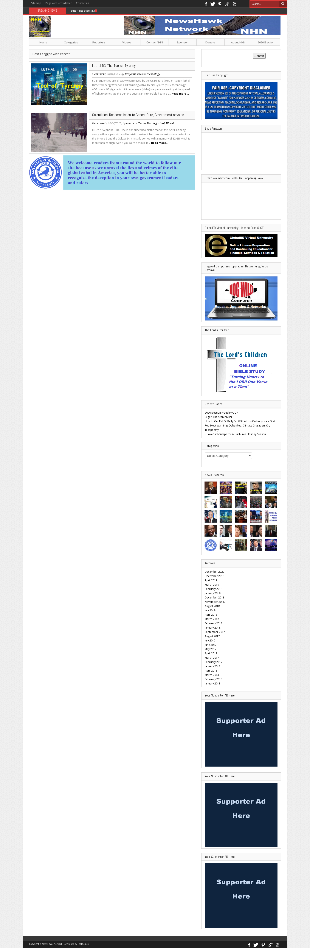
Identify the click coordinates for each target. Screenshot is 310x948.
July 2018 (210, 610)
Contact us (82, 3)
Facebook (206, 3)
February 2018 (213, 623)
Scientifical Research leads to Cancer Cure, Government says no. (138, 114)
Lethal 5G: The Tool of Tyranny (114, 65)
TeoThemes (83, 943)
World (170, 123)
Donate (210, 42)
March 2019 (212, 584)
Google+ (227, 3)
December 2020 (214, 572)
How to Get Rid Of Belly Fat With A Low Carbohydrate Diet (240, 421)
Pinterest (220, 3)
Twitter (213, 3)
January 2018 (212, 627)
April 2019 (211, 580)
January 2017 (212, 666)
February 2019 (213, 589)
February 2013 (213, 679)
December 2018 (214, 597)
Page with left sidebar (58, 3)
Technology (153, 74)
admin (130, 123)
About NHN (238, 42)
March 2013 (212, 675)
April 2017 (211, 653)
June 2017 (211, 645)
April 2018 (211, 615)
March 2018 (212, 619)
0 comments (99, 123)
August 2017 (212, 636)
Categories (71, 42)
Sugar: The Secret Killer (84, 10)
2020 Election (266, 42)
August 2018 (212, 606)
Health (142, 123)
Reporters (98, 42)
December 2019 (214, 576)
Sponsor (182, 42)
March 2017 (212, 658)
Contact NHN (154, 42)
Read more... (180, 93)
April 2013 (211, 670)
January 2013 (212, 683)
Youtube (234, 3)
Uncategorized (156, 123)
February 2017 (213, 662)
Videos (126, 42)
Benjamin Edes (134, 74)
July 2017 (210, 640)
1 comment (98, 74)
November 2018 (215, 602)
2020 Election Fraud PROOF (221, 412)
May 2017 (210, 649)
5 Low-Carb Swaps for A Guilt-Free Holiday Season (235, 434)
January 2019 (212, 593)
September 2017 (215, 632)
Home (43, 42)
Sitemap (36, 3)
